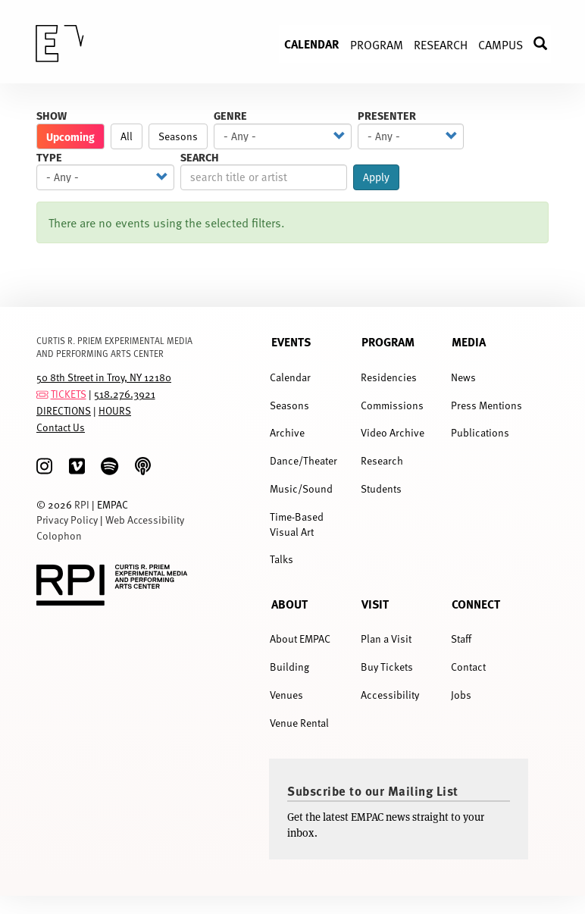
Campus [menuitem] (500, 44)
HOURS (115, 410)
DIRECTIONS (63, 410)
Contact (468, 666)
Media (469, 341)
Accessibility (390, 694)
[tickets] (42, 394)
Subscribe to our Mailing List (372, 790)
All (126, 136)
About (289, 604)
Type (49, 157)
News (463, 377)
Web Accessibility (144, 519)
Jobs (461, 694)
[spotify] (109, 466)
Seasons (178, 136)
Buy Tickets (387, 666)
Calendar (290, 377)
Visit (375, 604)
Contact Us (60, 427)
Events (291, 341)
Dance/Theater (303, 460)
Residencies (389, 377)
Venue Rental (299, 722)
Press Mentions (486, 405)
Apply (376, 177)
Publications (480, 432)
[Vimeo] (77, 466)
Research (382, 460)
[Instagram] (44, 466)
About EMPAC (300, 638)
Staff (461, 638)
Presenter (387, 116)
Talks (281, 559)
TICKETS (68, 394)
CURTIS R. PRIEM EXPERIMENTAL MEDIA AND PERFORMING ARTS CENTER (114, 346)
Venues (286, 694)
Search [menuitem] (547, 44)
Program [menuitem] (376, 44)
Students (381, 488)
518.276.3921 (124, 394)
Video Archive (392, 432)
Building (289, 666)
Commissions (392, 405)
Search (199, 157)
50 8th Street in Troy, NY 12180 (103, 377)
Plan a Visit (386, 638)
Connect (476, 604)
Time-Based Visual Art (297, 524)
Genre (230, 116)
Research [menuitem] (441, 44)
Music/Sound (301, 488)
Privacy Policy (67, 519)
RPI (81, 504)
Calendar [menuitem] (311, 43)
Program (388, 341)
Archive (287, 432)
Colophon (59, 535)
